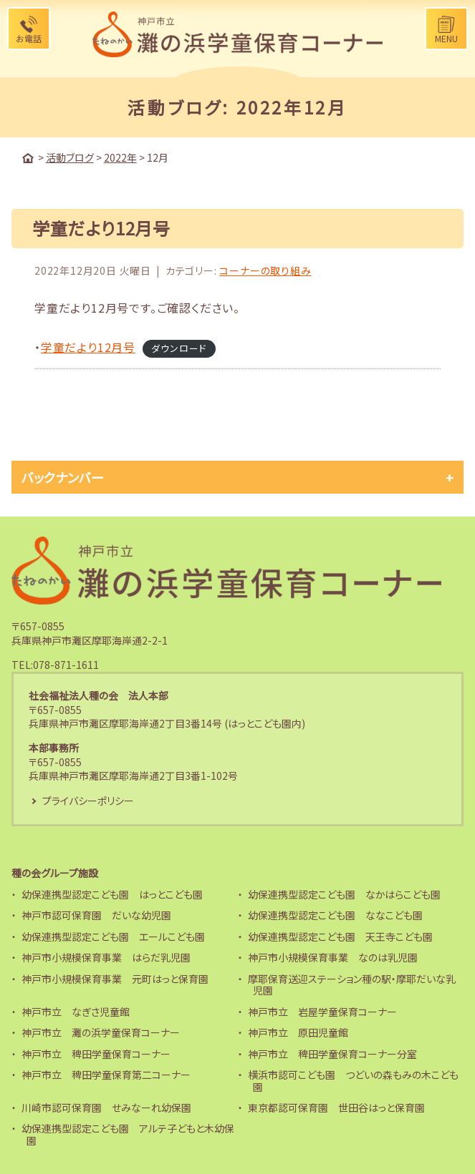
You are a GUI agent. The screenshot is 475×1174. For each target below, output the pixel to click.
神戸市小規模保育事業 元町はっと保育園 (114, 979)
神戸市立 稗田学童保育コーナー (96, 1054)
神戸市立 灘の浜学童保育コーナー (100, 1032)
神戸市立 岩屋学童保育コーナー (322, 1011)
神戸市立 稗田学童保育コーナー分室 (332, 1054)
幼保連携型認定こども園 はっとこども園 (112, 894)
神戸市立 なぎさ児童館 (75, 1011)
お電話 (29, 38)
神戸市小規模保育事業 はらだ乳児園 (106, 957)
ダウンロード (178, 348)
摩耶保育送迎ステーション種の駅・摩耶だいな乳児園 (352, 985)
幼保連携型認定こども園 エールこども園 (113, 936)
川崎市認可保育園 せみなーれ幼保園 (106, 1107)
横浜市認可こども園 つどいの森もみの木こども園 (353, 1080)
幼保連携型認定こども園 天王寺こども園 (340, 936)
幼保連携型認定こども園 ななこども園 (335, 915)
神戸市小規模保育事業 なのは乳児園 (333, 957)
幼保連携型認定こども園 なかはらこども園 (344, 894)
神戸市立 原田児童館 (298, 1032)
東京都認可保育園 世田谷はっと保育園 (336, 1107)
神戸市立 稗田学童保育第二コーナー (106, 1074)
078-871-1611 (66, 664)
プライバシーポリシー (88, 800)
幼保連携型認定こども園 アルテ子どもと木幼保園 (127, 1134)
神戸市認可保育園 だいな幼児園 (96, 915)
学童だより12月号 (88, 347)
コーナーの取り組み (265, 270)
